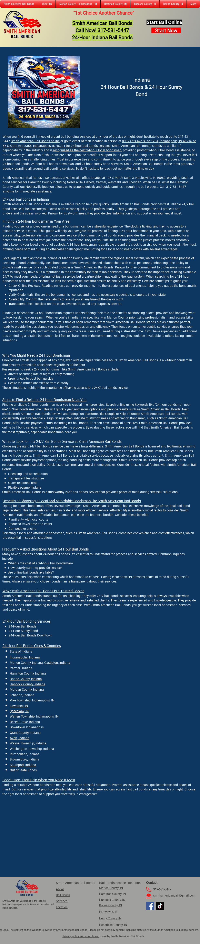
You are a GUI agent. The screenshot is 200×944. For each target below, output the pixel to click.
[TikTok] (160, 906)
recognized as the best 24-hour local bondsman (86, 150)
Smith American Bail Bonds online (35, 141)
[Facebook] (150, 906)
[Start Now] (166, 30)
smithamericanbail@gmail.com (174, 895)
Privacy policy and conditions (80, 936)
